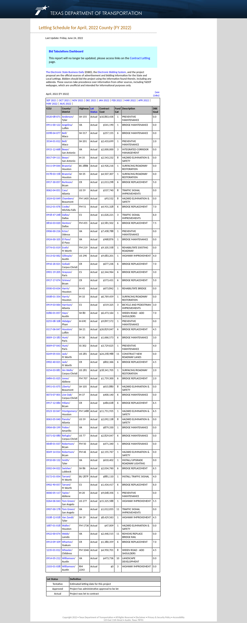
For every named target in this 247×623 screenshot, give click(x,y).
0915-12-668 (53, 149)
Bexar (65, 149)
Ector (65, 231)
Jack (64, 353)
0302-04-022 (53, 468)
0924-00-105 (53, 239)
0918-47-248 (53, 214)
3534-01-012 (53, 141)
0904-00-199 (53, 427)
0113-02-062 (53, 255)
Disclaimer (141, 617)
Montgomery (69, 411)
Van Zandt (67, 517)
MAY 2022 (52, 103)
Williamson (68, 558)
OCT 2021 (64, 100)
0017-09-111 (53, 157)
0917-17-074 (53, 280)
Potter (65, 427)
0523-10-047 (53, 411)
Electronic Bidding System (112, 72)
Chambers (67, 198)
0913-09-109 (53, 542)
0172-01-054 (53, 476)
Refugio (66, 435)
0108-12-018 (53, 517)
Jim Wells (67, 370)
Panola (65, 419)
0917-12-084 (53, 403)
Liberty (66, 386)
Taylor (65, 493)
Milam (65, 403)
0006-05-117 (53, 493)
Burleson (67, 182)
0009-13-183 (53, 337)
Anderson (67, 116)
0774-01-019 (53, 247)
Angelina (67, 125)
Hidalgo (66, 321)
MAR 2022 (130, 100)
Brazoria (66, 165)
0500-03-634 (53, 288)
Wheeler (67, 550)
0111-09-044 (53, 165)
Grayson (66, 272)
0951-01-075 (53, 386)
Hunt (64, 337)
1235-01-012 (53, 550)
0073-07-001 (53, 394)
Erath (65, 247)
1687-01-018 (53, 525)
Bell (64, 133)
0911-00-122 (53, 125)
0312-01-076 (53, 206)
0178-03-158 (53, 174)
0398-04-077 (53, 133)
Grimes (66, 280)
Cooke (65, 206)
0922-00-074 (53, 533)
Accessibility (178, 617)
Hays (64, 313)
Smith (65, 460)
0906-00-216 (53, 231)
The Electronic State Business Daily (65, 72)
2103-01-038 (53, 566)
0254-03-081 (53, 370)
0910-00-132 (53, 460)
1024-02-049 (53, 198)
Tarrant (66, 476)
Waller (65, 525)
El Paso (66, 239)
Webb (65, 533)
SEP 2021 (51, 100)
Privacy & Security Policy (159, 617)
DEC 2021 (91, 100)
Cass (64, 190)
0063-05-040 (53, 419)
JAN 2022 (104, 100)
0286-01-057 (53, 313)
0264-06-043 (53, 501)
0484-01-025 (53, 378)
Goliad (65, 264)
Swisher (66, 468)
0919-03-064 (53, 304)
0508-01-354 (53, 296)
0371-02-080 (53, 435)
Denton (66, 223)
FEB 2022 (117, 100)
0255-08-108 (53, 321)
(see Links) (156, 94)
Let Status (93, 110)
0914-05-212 (53, 558)
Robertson (67, 443)
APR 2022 (143, 100)
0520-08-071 (53, 116)
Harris (65, 288)
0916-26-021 (53, 264)
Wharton (67, 542)
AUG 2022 (65, 103)
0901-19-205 (53, 272)
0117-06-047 (53, 329)
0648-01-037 (53, 443)
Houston (66, 329)
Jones (65, 378)
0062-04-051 (53, 190)
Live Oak (66, 394)
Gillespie (66, 255)
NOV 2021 (77, 100)
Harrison (67, 304)
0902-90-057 (53, 484)
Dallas (65, 214)
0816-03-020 (53, 223)
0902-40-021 (53, 362)
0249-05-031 (53, 353)
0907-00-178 (53, 509)
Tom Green (68, 501)
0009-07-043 (53, 345)
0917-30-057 (53, 182)
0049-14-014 (53, 452)
